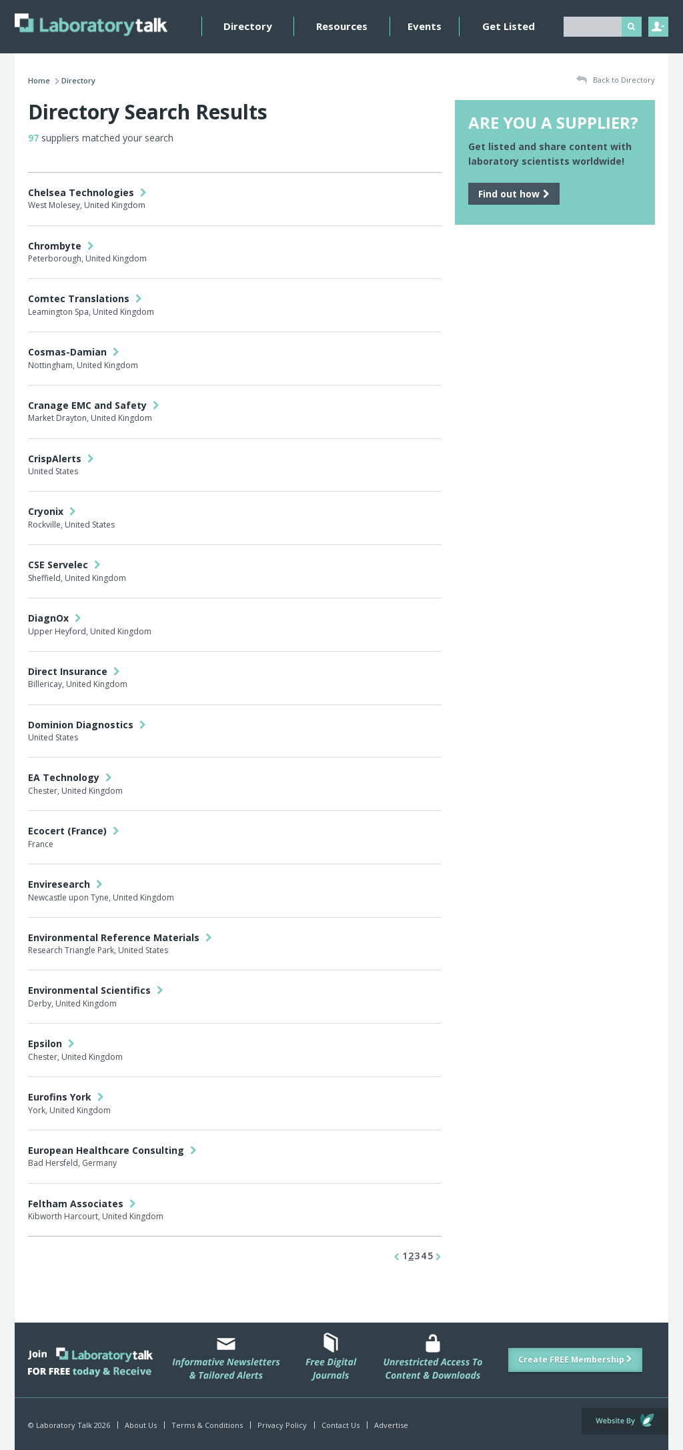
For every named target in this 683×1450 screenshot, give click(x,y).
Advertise (391, 1425)
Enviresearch (65, 884)
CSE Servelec (64, 564)
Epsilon (51, 1043)
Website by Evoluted (625, 1421)
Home (39, 80)
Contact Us (340, 1425)
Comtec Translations (85, 298)
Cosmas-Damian (73, 351)
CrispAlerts (61, 458)
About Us (141, 1425)
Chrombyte (61, 245)
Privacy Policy (282, 1425)
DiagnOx (54, 618)
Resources (342, 26)
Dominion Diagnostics (87, 724)
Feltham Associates (82, 1203)
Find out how (514, 193)
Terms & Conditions (207, 1425)
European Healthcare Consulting (112, 1150)
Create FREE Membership (575, 1359)
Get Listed (508, 26)
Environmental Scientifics (95, 990)
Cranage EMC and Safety (93, 405)
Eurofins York (66, 1097)
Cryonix (52, 511)
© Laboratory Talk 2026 (69, 1425)
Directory (247, 26)
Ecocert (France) (73, 830)
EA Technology (70, 777)
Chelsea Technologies (87, 192)
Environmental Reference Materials (120, 937)
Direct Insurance (74, 671)
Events (425, 26)
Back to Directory (615, 80)
